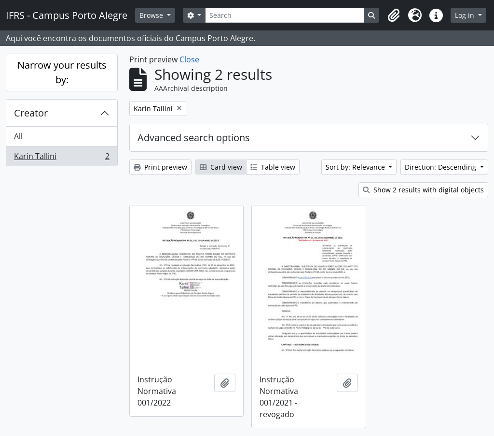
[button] (393, 15)
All (18, 136)
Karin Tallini (62, 158)
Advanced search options (193, 137)
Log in (465, 15)
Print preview (160, 167)
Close (189, 59)
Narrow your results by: (62, 72)
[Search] (284, 15)
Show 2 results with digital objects (423, 189)
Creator (31, 112)
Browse (152, 15)
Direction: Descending (441, 167)
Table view (272, 167)
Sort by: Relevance (356, 167)
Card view (221, 167)
